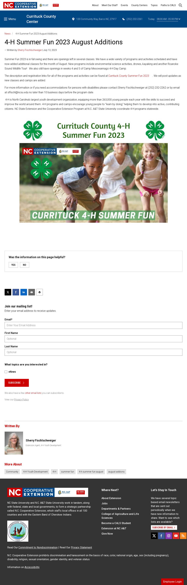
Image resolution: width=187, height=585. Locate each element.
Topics (154, 5)
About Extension (111, 498)
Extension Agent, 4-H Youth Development (43, 445)
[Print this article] (39, 292)
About (95, 5)
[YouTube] (176, 535)
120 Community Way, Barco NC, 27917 (94, 19)
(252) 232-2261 (132, 19)
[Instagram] (168, 535)
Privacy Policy (21, 399)
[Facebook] (161, 535)
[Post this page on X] (8, 292)
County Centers (139, 5)
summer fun (67, 471)
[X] (154, 535)
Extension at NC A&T (113, 528)
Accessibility (32, 567)
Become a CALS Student (116, 523)
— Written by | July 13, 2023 (31, 50)
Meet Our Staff (110, 5)
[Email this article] (31, 292)
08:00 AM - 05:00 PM (168, 19)
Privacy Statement (81, 547)
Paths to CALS (168, 5)
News (8, 33)
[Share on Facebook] (16, 292)
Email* (8, 319)
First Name (11, 333)
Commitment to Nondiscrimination (38, 547)
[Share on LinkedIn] (23, 292)
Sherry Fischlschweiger (30, 50)
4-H (54, 471)
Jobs (104, 503)
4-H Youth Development (35, 471)
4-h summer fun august (91, 471)
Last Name (11, 346)
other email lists (33, 393)
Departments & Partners (116, 508)
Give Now (107, 533)
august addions (116, 471)
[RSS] (183, 535)
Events (124, 5)
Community (12, 471)
